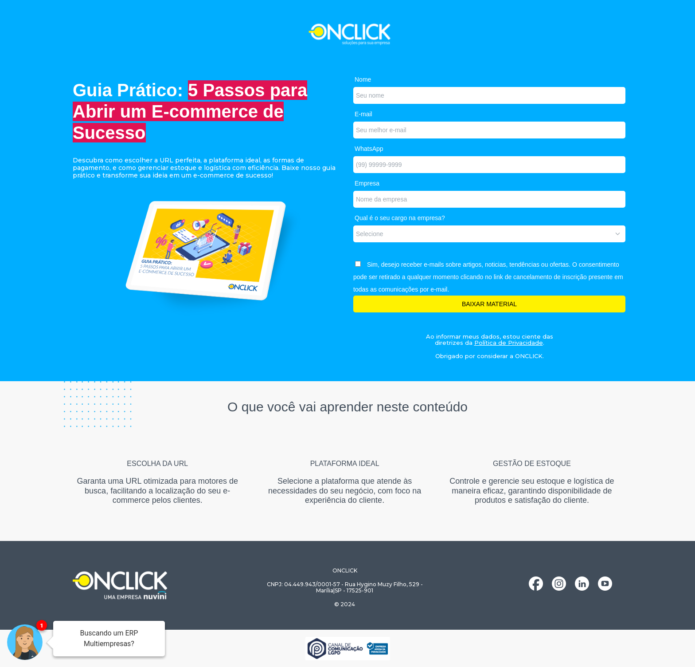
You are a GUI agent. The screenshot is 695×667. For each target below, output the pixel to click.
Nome (363, 79)
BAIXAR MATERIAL (489, 304)
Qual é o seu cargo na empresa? (400, 217)
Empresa (367, 183)
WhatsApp (369, 148)
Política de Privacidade (508, 342)
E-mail (363, 114)
